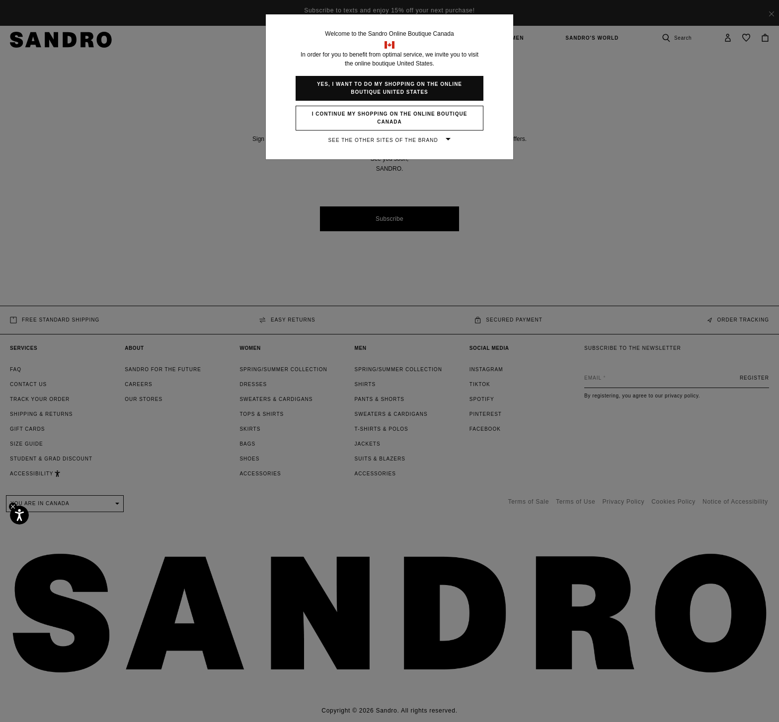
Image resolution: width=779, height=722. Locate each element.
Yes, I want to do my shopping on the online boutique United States (389, 88)
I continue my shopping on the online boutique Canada (389, 118)
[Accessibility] (19, 515)
